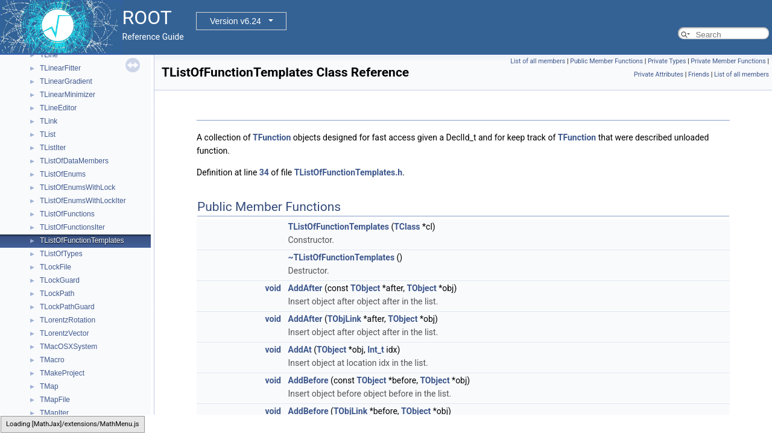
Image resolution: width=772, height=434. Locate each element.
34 (264, 172)
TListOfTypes (61, 254)
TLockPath (57, 293)
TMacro (52, 360)
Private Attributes (658, 74)
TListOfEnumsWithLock (77, 187)
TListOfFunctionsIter (72, 227)
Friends (698, 74)
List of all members (537, 61)
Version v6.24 (235, 21)
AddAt (299, 349)
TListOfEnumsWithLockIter (83, 201)
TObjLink (344, 319)
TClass (407, 226)
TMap (49, 386)
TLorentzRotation (67, 320)
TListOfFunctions (67, 214)
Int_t (375, 349)
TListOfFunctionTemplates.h (348, 172)
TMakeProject (62, 373)
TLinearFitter (60, 68)
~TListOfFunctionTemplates (341, 257)
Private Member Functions (728, 61)
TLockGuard (60, 280)
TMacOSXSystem (68, 346)
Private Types (667, 61)
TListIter (53, 147)
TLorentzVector (64, 333)
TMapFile (55, 399)
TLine (49, 55)
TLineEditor (58, 108)
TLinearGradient (66, 81)
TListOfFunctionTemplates (82, 240)
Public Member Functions (606, 61)
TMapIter (54, 413)
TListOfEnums (63, 174)
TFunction (272, 137)
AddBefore (308, 380)
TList (47, 134)
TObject (365, 288)
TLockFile (55, 267)
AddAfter (305, 288)
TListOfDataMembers (74, 161)
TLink (48, 121)
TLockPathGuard (67, 307)
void (273, 288)
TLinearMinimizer (67, 94)
